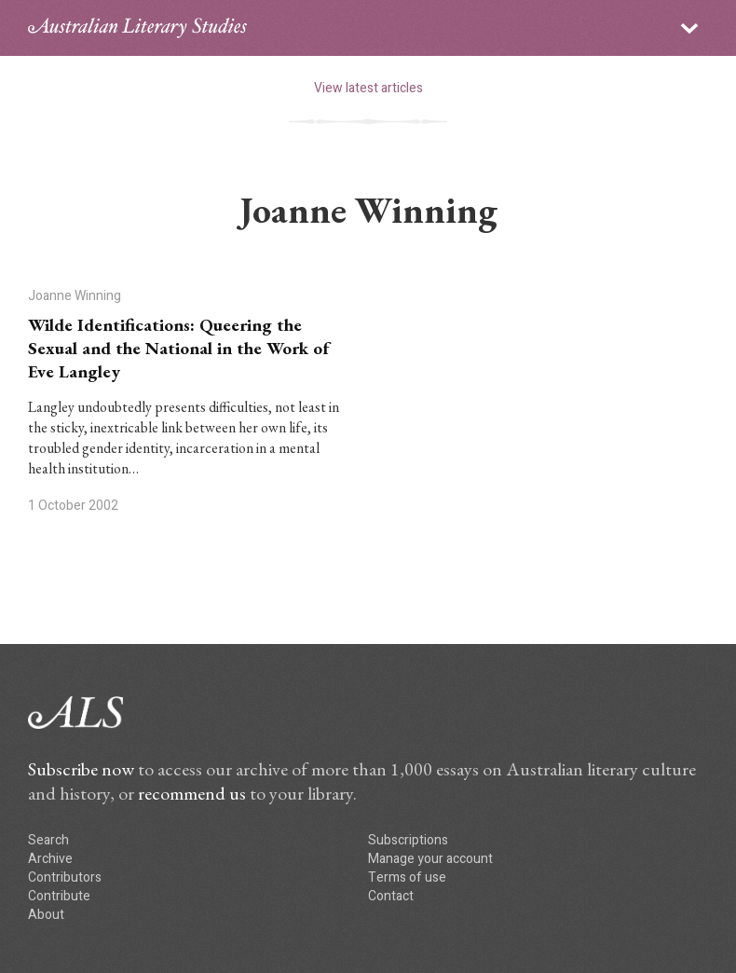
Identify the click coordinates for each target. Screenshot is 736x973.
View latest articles (368, 88)
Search (48, 840)
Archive (50, 859)
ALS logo (137, 28)
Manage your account (430, 859)
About (46, 915)
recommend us (192, 793)
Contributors (65, 877)
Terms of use (407, 877)
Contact (391, 896)
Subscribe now (81, 769)
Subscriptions (408, 840)
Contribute (59, 896)
